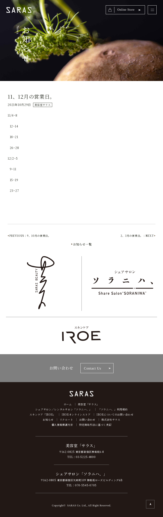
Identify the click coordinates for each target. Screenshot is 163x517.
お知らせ (48, 419)
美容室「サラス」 (89, 404)
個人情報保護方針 (62, 424)
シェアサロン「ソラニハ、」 (81, 474)
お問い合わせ (87, 419)
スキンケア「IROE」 (43, 414)
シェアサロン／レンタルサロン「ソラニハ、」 (63, 409)
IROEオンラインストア (76, 414)
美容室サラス (43, 105)
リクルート (66, 419)
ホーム (68, 404)
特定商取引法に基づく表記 (95, 424)
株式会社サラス (110, 419)
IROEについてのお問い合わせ (115, 414)
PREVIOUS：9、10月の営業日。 (30, 235)
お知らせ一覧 (82, 244)
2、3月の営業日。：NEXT (137, 235)
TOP (150, 504)
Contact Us (92, 368)
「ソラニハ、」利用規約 (113, 409)
